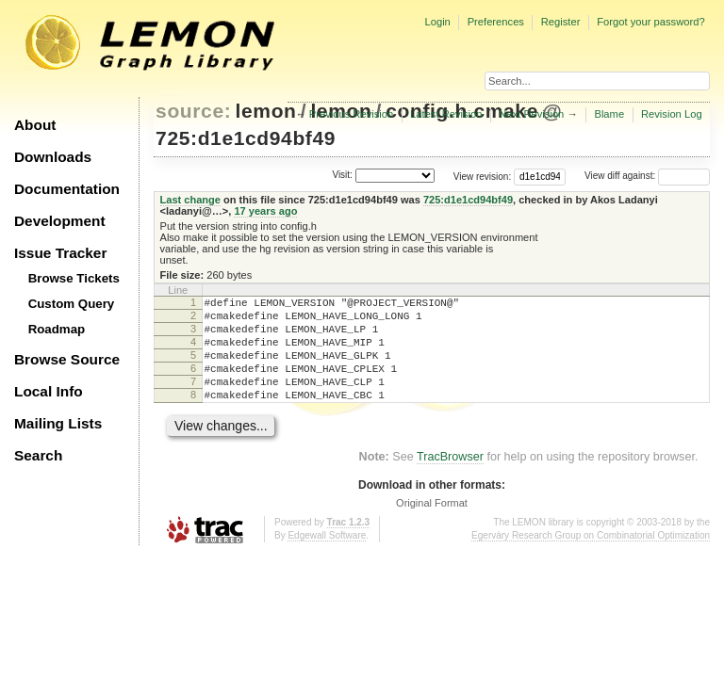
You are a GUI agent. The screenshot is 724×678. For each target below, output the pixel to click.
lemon (266, 110)
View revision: (482, 175)
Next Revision (531, 114)
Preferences (496, 21)
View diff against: (647, 175)
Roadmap (57, 329)
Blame (609, 114)
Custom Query (71, 304)
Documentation (67, 189)
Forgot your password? (650, 21)
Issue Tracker (60, 253)
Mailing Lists (58, 423)
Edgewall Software (327, 558)
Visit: (342, 175)
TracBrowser (450, 479)
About (35, 125)
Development (60, 221)
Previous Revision (351, 114)
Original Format (432, 525)
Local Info (48, 391)
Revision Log (671, 114)
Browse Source (67, 359)
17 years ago (265, 211)
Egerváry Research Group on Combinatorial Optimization (590, 558)
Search (38, 455)
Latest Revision (446, 114)
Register (561, 21)
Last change (190, 199)
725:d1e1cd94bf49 (246, 138)
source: (193, 110)
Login (437, 21)
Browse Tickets (74, 278)
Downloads (52, 157)
